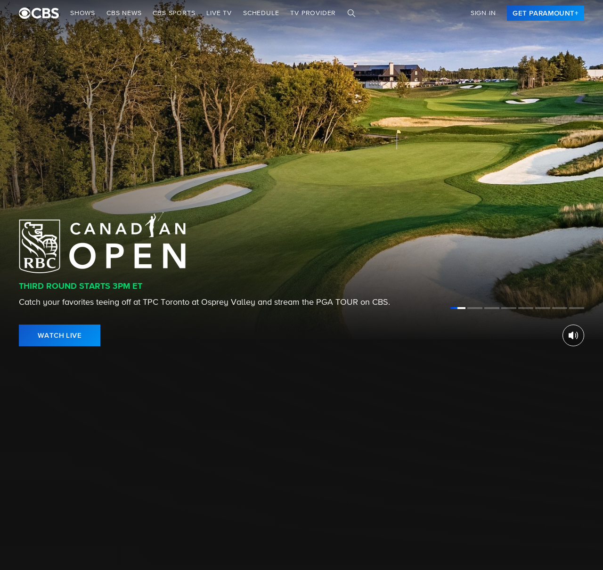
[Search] (351, 13)
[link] (545, 13)
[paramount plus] (39, 13)
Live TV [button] (219, 13)
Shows (82, 13)
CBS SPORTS (174, 13)
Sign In (483, 13)
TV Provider (313, 13)
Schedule (261, 13)
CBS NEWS (123, 13)
